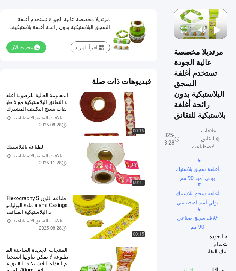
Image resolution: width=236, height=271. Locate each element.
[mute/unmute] (202, 29)
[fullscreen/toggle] (183, 29)
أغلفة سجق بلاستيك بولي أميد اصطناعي (197, 194)
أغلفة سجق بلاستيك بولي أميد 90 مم (197, 170)
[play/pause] (217, 29)
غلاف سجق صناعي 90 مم (197, 218)
